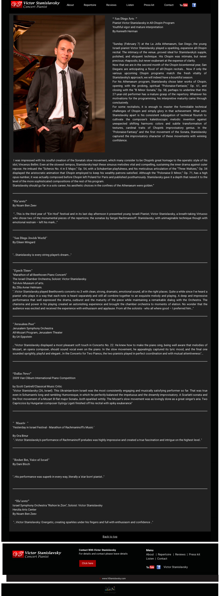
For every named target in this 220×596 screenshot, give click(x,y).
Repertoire (90, 5)
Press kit (149, 5)
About (70, 5)
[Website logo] (35, 5)
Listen (130, 5)
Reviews (111, 5)
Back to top (110, 537)
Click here (87, 563)
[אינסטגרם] (184, 5)
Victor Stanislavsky (171, 567)
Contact (168, 5)
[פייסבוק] (194, 5)
